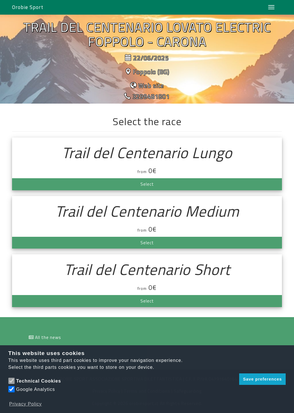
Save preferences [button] (262, 379)
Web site (151, 85)
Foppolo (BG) (151, 71)
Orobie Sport (27, 7)
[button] (233, 379)
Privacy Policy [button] (25, 404)
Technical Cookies (38, 381)
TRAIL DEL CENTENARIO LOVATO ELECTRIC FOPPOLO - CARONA (147, 34)
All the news (48, 337)
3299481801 (151, 96)
